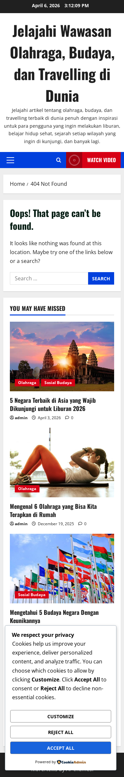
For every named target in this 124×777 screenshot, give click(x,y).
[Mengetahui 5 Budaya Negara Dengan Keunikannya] (62, 568)
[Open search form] (58, 160)
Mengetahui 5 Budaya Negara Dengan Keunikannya (54, 616)
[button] (10, 160)
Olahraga (27, 382)
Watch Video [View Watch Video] (91, 160)
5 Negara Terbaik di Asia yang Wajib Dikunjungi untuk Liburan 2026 (53, 404)
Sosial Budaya (58, 382)
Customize (60, 716)
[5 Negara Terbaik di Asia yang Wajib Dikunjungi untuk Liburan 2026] (62, 356)
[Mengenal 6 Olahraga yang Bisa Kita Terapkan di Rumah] (62, 462)
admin (21, 418)
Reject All (60, 732)
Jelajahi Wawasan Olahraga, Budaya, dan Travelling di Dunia (62, 63)
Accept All (60, 748)
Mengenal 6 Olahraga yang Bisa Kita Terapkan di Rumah (53, 510)
